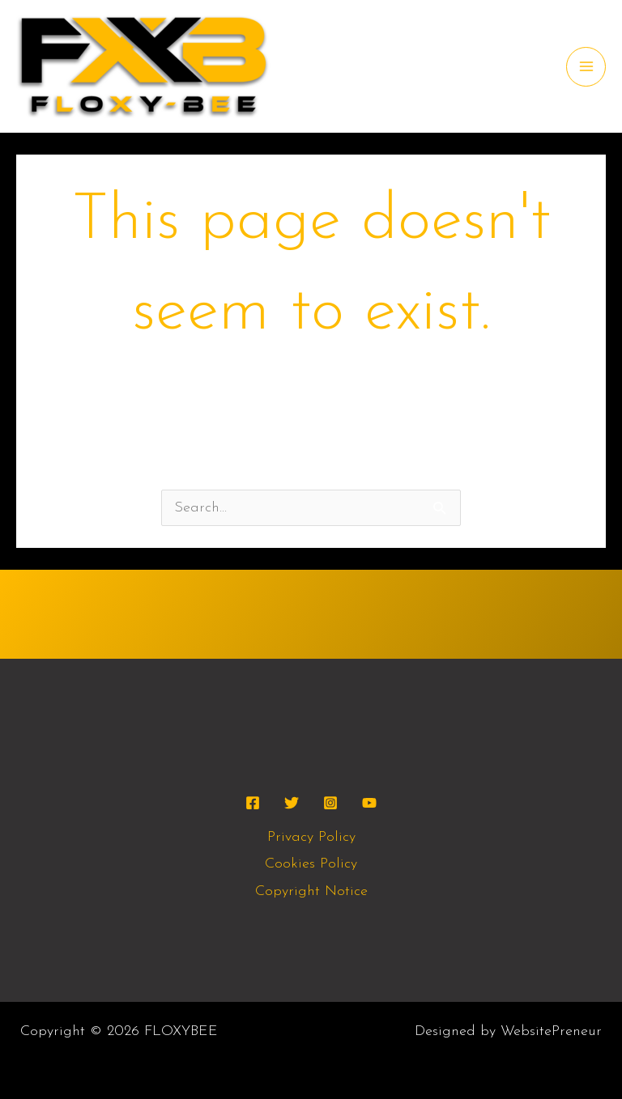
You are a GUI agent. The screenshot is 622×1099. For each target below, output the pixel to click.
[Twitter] (291, 803)
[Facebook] (252, 803)
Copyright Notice (311, 891)
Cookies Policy (311, 864)
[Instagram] (330, 803)
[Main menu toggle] (586, 67)
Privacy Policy (311, 837)
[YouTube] (369, 803)
